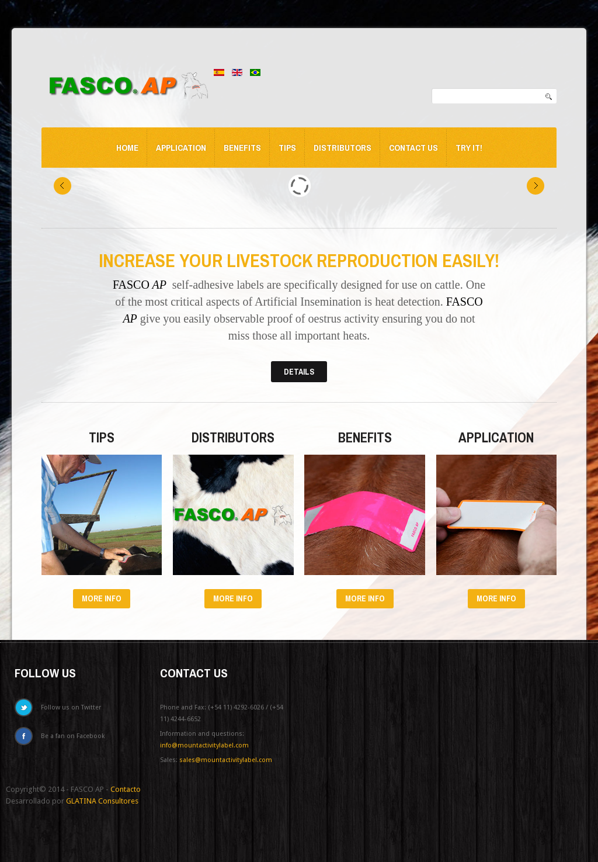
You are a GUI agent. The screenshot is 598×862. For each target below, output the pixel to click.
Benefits (242, 147)
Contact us (413, 147)
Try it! (469, 147)
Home (127, 147)
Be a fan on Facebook (73, 736)
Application (181, 147)
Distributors (342, 147)
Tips (287, 147)
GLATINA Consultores (102, 801)
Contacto (125, 789)
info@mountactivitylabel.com (204, 745)
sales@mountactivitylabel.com (225, 760)
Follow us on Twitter (71, 707)
